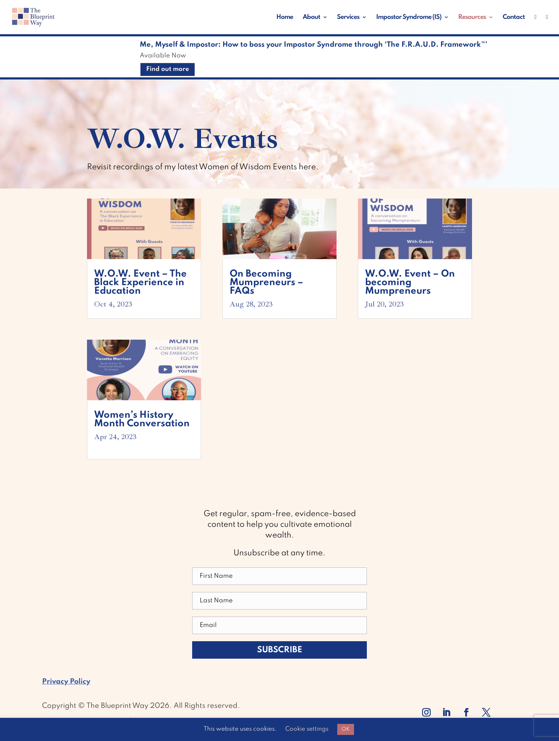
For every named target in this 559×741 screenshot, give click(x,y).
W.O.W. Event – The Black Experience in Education (140, 282)
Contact (514, 17)
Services (348, 17)
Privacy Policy (66, 681)
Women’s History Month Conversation (142, 419)
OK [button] (346, 729)
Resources (472, 17)
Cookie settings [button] (306, 729)
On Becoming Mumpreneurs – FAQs (266, 282)
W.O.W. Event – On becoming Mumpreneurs (410, 282)
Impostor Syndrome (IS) (408, 17)
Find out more (167, 69)
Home (284, 17)
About (311, 17)
